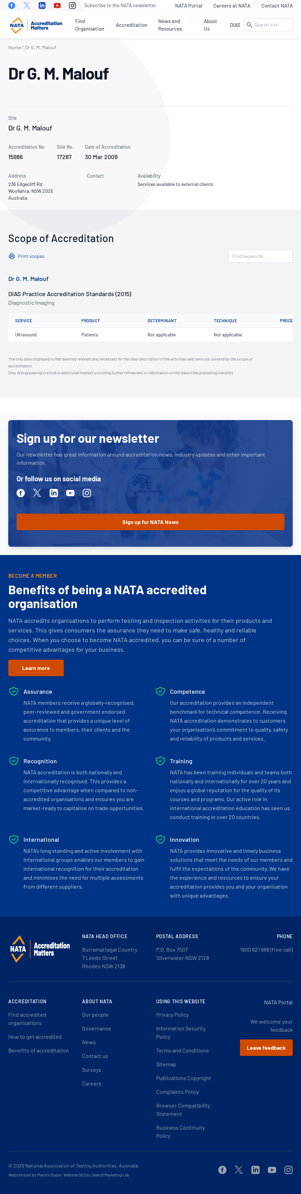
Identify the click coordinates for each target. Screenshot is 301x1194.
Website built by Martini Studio (35, 1174)
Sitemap (166, 1064)
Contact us (95, 1055)
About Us (210, 25)
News (89, 1042)
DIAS (235, 25)
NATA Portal (188, 5)
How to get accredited (35, 1036)
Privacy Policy (172, 1014)
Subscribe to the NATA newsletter (120, 5)
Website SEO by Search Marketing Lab (96, 1174)
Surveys (91, 1069)
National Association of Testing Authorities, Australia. (82, 1166)
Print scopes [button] (31, 256)
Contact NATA (277, 5)
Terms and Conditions (182, 1050)
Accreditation (131, 25)
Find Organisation (89, 25)
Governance (96, 1028)
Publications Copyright (183, 1078)
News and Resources (170, 25)
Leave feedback (266, 1047)
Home (14, 47)
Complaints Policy (177, 1091)
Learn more (36, 667)
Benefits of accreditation (38, 1050)
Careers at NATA (231, 5)
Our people (95, 1014)
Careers (91, 1083)
